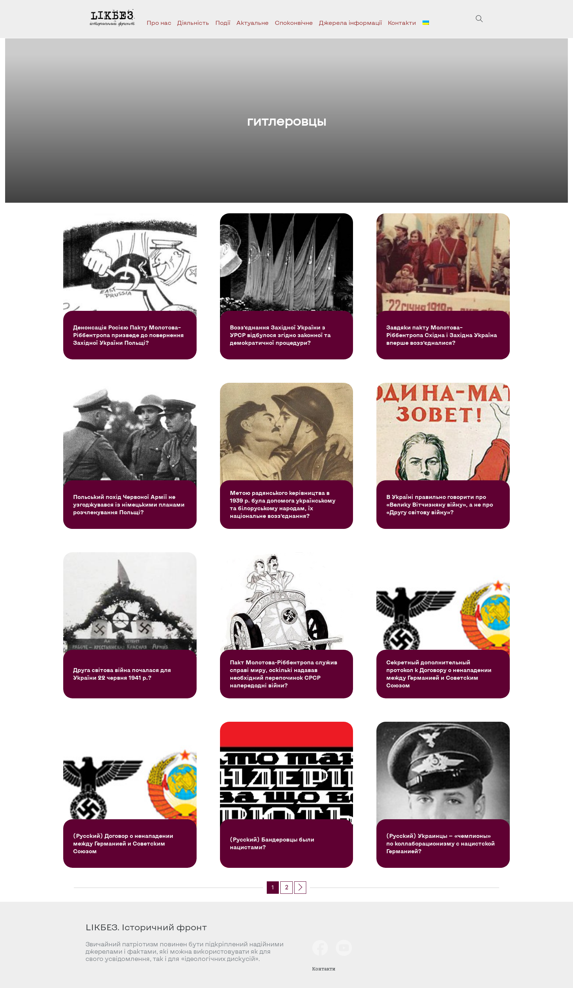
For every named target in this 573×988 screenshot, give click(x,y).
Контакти (402, 22)
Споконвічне (294, 22)
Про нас (159, 22)
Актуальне (252, 22)
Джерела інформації (350, 22)
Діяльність (193, 22)
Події (222, 22)
